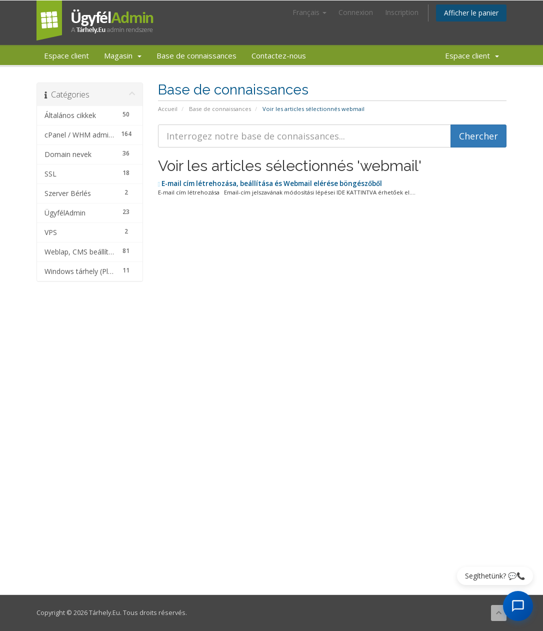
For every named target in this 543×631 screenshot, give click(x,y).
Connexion (355, 12)
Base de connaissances (196, 55)
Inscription (401, 12)
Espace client (66, 55)
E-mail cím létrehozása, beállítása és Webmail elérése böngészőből (270, 183)
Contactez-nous (279, 55)
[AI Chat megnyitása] (518, 606)
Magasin (123, 55)
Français (309, 12)
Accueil (168, 108)
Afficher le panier (471, 13)
